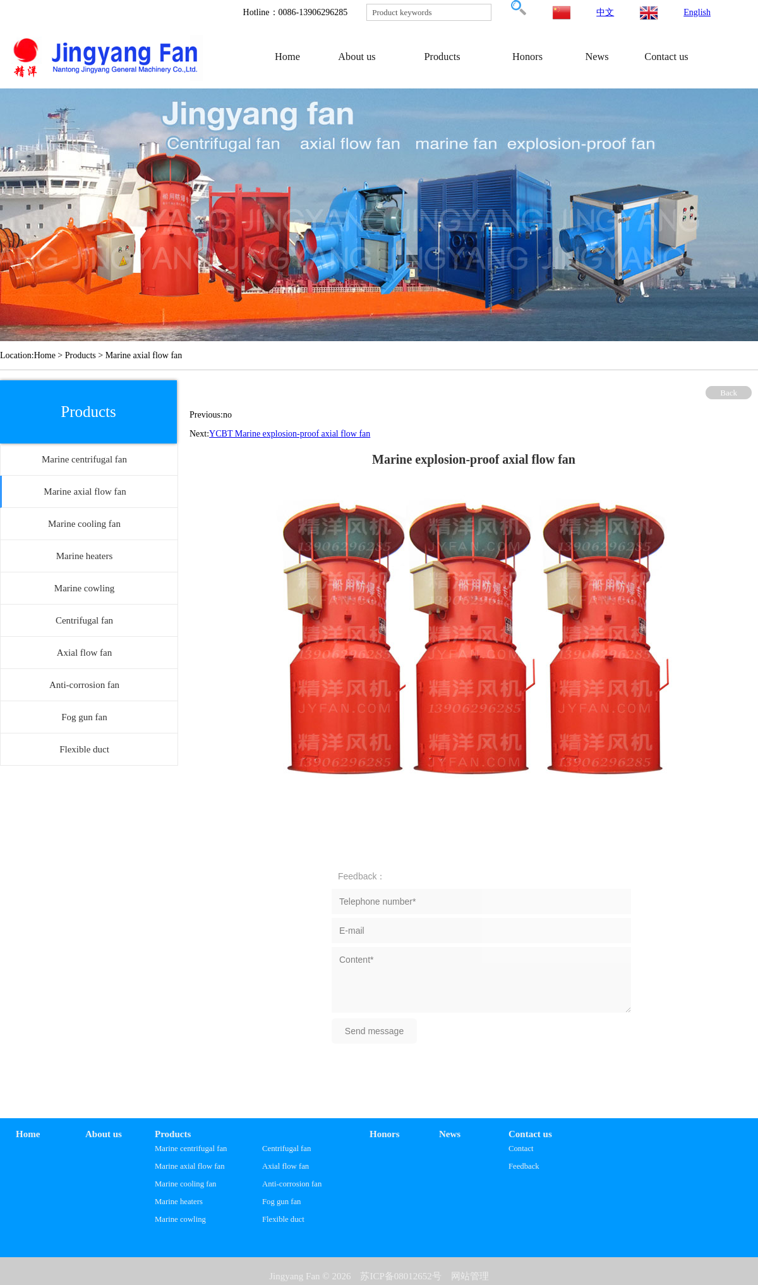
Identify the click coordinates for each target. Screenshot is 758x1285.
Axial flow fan (285, 1166)
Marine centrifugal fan (191, 1148)
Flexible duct (283, 1219)
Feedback (523, 1166)
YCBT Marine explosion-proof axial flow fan (289, 433)
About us (356, 57)
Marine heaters (179, 1201)
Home (287, 57)
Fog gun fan (281, 1201)
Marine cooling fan (185, 1183)
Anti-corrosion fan (292, 1183)
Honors (527, 57)
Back (728, 392)
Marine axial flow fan (190, 1166)
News (596, 57)
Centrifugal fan (286, 1148)
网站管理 (470, 1276)
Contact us (666, 57)
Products (442, 57)
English (697, 12)
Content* (481, 980)
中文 (605, 12)
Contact (521, 1148)
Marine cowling (180, 1219)
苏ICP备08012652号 (400, 1276)
